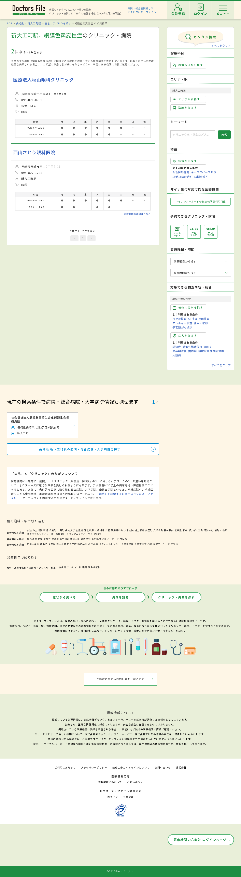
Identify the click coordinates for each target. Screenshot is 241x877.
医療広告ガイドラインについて (131, 767)
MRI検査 (204, 319)
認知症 (176, 347)
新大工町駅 (34, 23)
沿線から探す (185, 108)
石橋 (149, 544)
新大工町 (198, 530)
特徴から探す (185, 161)
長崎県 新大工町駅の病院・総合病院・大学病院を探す (80, 449)
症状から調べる (64, 597)
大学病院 (129, 530)
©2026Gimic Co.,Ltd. (120, 871)
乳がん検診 (201, 323)
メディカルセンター (109, 544)
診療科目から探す (188, 65)
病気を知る (120, 597)
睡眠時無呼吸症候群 (211, 351)
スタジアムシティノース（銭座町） (46, 534)
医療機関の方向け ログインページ (199, 839)
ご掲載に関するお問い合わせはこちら (120, 679)
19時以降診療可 (182, 177)
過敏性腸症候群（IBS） (198, 347)
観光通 (30, 538)
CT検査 (192, 319)
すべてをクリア (221, 46)
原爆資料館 (117, 530)
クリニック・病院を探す (176, 597)
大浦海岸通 (127, 544)
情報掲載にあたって (110, 782)
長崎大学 (70, 530)
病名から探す (185, 336)
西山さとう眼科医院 (34, 152)
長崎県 (20, 23)
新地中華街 (33, 544)
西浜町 (43, 544)
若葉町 (61, 530)
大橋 (97, 530)
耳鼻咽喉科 (94, 567)
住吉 (35, 530)
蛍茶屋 (178, 530)
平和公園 (105, 530)
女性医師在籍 (180, 172)
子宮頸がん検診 (182, 327)
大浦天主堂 (140, 544)
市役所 (223, 530)
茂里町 (149, 530)
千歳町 (52, 530)
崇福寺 (47, 538)
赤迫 (29, 530)
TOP (9, 23)
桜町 (216, 530)
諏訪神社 (209, 530)
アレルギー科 (74, 567)
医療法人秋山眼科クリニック (43, 79)
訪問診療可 (201, 177)
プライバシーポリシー (94, 767)
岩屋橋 (79, 530)
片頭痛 (176, 355)
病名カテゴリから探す (58, 23)
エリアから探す (186, 99)
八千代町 (158, 530)
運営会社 (181, 767)
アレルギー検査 (182, 323)
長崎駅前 (169, 530)
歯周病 (192, 351)
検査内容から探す (188, 308)
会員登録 (128, 797)
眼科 (84, 567)
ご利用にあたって (65, 767)
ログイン (112, 797)
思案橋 (38, 538)
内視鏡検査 (179, 319)
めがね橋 (96, 538)
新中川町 (188, 530)
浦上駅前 (139, 530)
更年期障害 (179, 351)
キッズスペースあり (203, 172)
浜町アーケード (110, 538)
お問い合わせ (163, 767)
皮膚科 (62, 567)
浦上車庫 (89, 530)
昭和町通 (43, 530)
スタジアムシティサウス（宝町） (84, 534)
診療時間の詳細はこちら (137, 214)
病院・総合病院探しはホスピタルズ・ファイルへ (143, 10)
